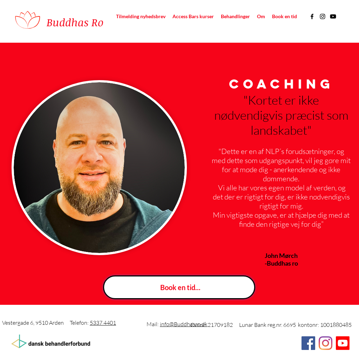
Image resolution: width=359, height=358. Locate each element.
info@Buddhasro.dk (184, 324)
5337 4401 (103, 322)
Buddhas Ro (75, 22)
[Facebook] (312, 16)
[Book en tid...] (179, 287)
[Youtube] (333, 16)
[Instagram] (322, 16)
